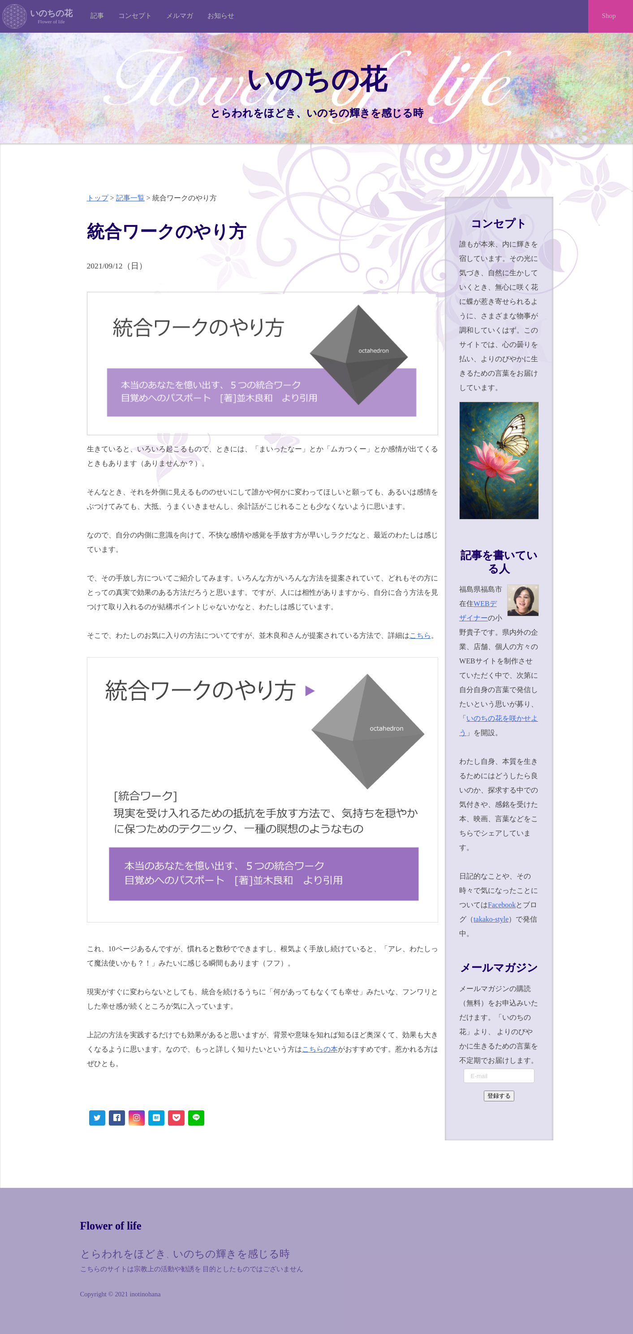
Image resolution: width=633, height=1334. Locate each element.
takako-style (491, 919)
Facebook (502, 905)
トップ (97, 198)
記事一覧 (130, 198)
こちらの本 (320, 1049)
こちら (420, 635)
